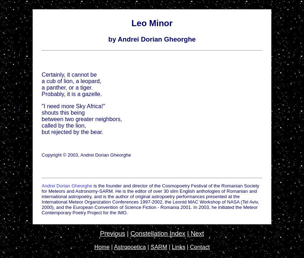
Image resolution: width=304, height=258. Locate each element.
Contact (200, 247)
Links (178, 247)
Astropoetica (130, 247)
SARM (159, 247)
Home (102, 247)
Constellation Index (157, 233)
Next (197, 233)
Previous (112, 233)
